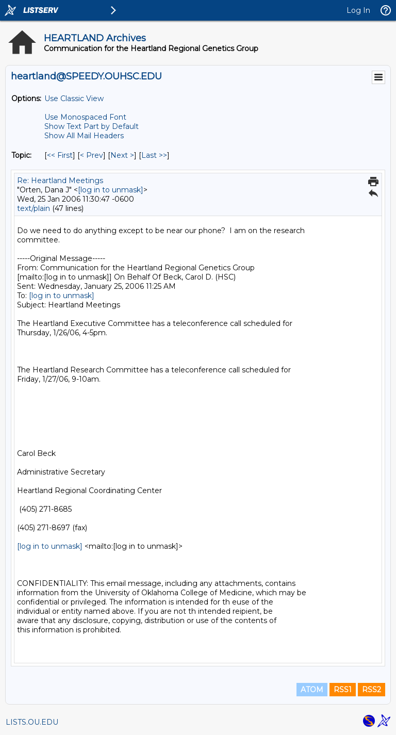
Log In (358, 10)
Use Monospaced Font (85, 117)
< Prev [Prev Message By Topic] (91, 155)
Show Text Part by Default (91, 126)
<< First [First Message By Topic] (60, 155)
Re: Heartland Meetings (60, 180)
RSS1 (343, 689)
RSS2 (371, 689)
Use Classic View (74, 98)
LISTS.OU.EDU (32, 722)
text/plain (33, 208)
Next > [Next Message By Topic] (122, 155)
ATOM (312, 689)
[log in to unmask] (110, 189)
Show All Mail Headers (84, 135)
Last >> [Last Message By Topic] (154, 155)
